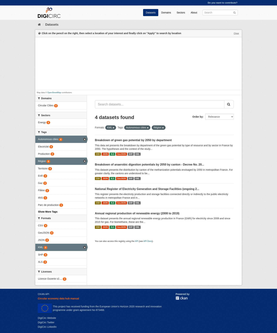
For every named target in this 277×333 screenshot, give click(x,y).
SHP (131, 154)
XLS (112, 154)
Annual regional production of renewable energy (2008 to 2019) (137, 213)
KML (137, 154)
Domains (166, 12)
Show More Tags (47, 211)
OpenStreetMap (54, 92)
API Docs (147, 241)
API (136, 241)
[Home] (39, 24)
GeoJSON (121, 154)
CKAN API (43, 294)
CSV (98, 154)
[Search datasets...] (159, 104)
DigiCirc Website (47, 318)
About (194, 12)
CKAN (182, 298)
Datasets (150, 12)
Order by (197, 116)
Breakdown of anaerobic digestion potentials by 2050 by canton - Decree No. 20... (149, 164)
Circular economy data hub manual (58, 298)
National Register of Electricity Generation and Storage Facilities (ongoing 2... (147, 188)
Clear (236, 33)
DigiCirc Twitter (46, 322)
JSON (105, 154)
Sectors (181, 12)
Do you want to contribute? (222, 2)
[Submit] (234, 12)
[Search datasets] (220, 12)
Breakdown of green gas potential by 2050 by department (133, 140)
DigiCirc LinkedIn (47, 326)
